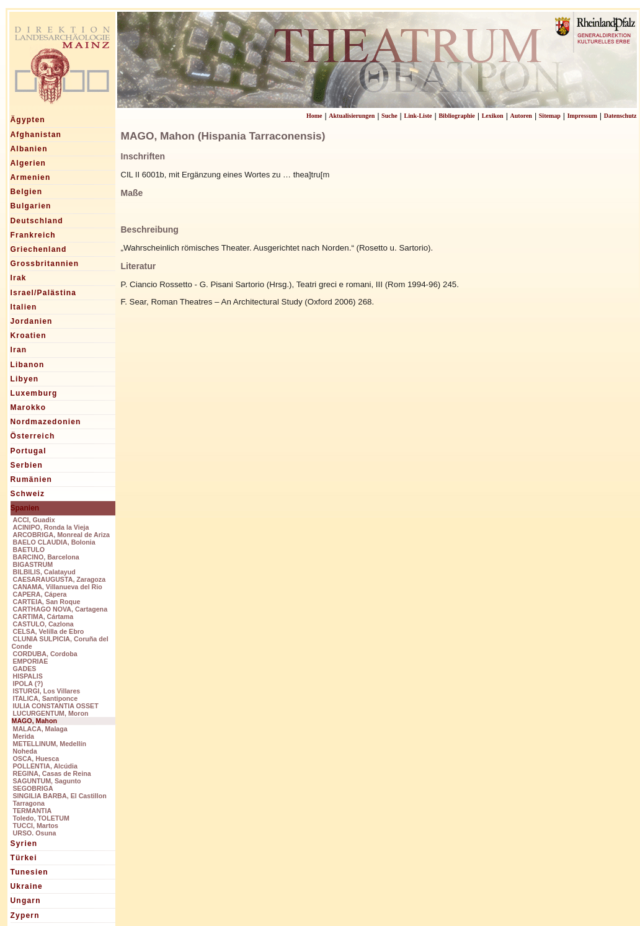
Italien (24, 307)
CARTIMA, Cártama (43, 616)
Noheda (25, 751)
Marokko (29, 407)
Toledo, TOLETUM (41, 818)
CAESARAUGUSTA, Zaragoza (59, 579)
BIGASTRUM (33, 564)
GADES (25, 668)
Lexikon (493, 115)
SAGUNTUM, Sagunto (47, 781)
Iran (19, 349)
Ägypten (28, 119)
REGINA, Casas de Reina (52, 773)
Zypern (25, 915)
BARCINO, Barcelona (46, 557)
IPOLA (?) (28, 683)
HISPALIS (28, 676)
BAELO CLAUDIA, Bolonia (54, 542)
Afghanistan (36, 134)
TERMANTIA (32, 810)
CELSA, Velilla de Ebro (48, 631)
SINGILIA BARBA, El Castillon (60, 795)
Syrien (24, 843)
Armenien (31, 177)
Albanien (29, 149)
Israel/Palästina (44, 292)
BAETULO (29, 549)
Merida (23, 736)
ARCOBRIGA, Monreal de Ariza (61, 534)
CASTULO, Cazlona (43, 624)
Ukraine (27, 886)
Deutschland (37, 220)
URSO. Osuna (34, 833)
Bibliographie (456, 115)
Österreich (33, 436)
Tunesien (29, 872)
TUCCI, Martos (35, 825)
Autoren (521, 115)
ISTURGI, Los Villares (47, 691)
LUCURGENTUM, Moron (51, 713)
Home (314, 115)
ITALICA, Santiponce (45, 698)
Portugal (29, 451)
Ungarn (26, 900)
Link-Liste (418, 115)
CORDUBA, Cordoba (45, 653)
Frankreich (33, 235)
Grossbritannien (45, 263)
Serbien (27, 465)
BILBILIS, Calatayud (44, 572)
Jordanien (32, 321)
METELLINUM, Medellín (49, 743)
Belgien (27, 191)
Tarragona (29, 803)
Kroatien (29, 335)
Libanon (28, 364)
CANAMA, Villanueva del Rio (57, 586)
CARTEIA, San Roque (47, 601)
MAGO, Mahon (34, 720)
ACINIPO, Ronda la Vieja (51, 527)
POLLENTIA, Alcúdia (45, 766)
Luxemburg (34, 393)
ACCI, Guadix (34, 519)
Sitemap (550, 115)
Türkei (24, 857)
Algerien (29, 163)
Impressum (582, 115)
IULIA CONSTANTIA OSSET (56, 706)
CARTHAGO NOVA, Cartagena (60, 609)
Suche (389, 115)
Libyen (25, 379)
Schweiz (28, 493)
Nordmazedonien (46, 421)
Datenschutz (620, 115)
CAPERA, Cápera (40, 594)
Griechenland (39, 249)
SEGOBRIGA (33, 788)
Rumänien (32, 479)
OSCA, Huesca (36, 758)
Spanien (25, 508)
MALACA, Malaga (40, 728)
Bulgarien (31, 206)
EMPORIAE (30, 661)
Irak (19, 278)
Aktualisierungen (352, 115)
